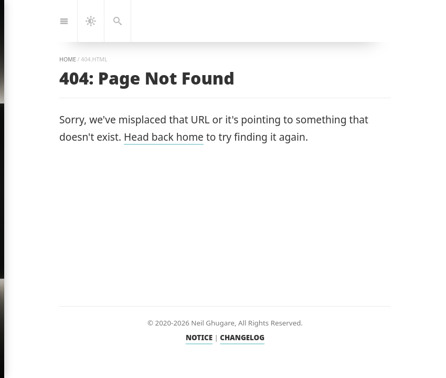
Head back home (164, 137)
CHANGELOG (242, 337)
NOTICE (199, 337)
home (67, 59)
